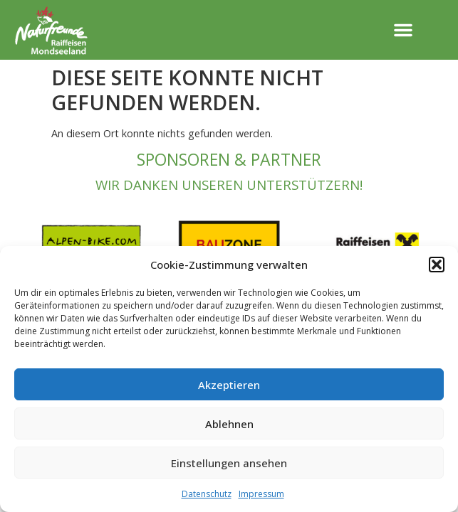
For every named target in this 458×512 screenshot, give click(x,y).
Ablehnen (229, 424)
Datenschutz (206, 494)
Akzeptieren (229, 385)
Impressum (261, 494)
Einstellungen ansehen (229, 463)
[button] (437, 264)
